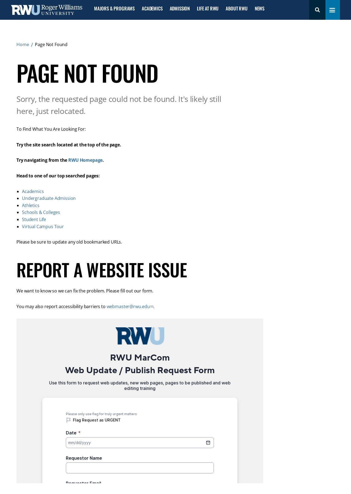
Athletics (30, 205)
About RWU (236, 8)
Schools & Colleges (41, 212)
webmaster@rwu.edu (128, 306)
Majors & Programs (114, 8)
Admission (180, 8)
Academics (152, 8)
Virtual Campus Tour (43, 227)
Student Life (34, 219)
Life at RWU (208, 8)
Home (22, 44)
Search (317, 10)
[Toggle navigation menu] (332, 10)
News (259, 8)
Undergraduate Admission (49, 198)
